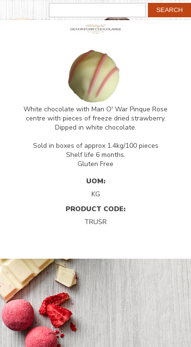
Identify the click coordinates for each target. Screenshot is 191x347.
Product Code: (95, 209)
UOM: (95, 181)
